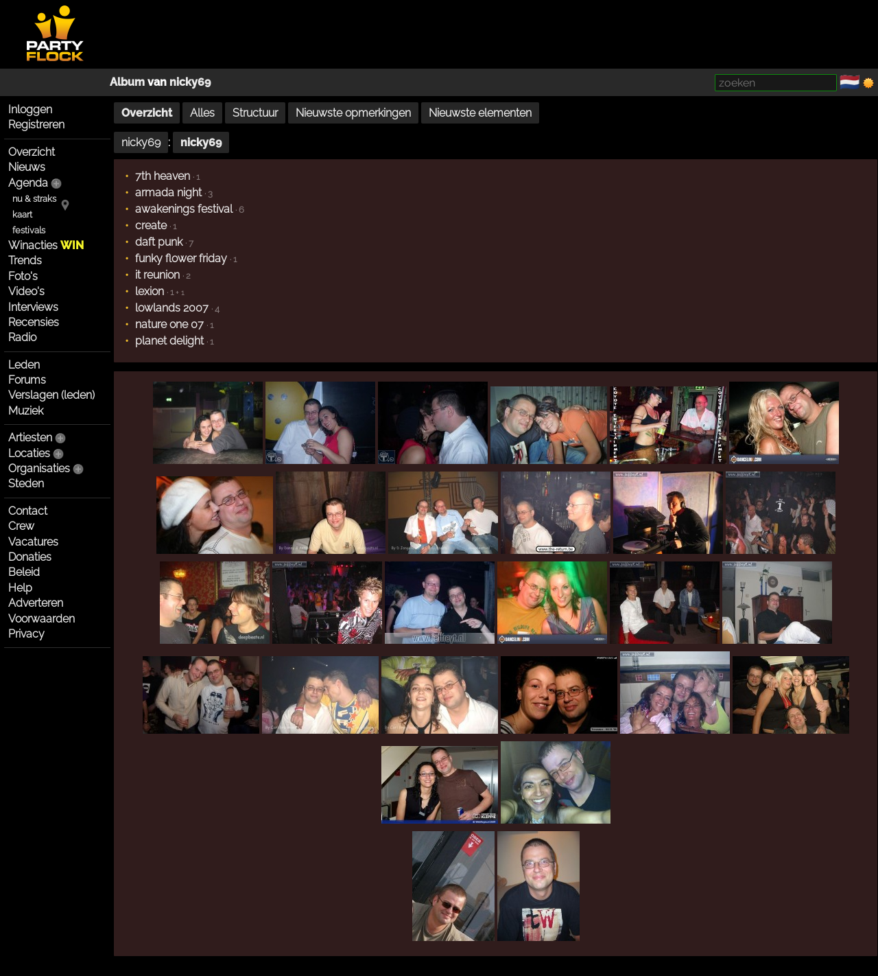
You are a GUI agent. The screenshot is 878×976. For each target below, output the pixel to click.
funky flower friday (181, 258)
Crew (21, 526)
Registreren (36, 124)
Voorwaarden (41, 618)
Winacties (46, 245)
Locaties (29, 453)
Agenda (28, 182)
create (151, 225)
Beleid (24, 572)
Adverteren (35, 602)
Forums (27, 379)
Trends (25, 260)
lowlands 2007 (172, 307)
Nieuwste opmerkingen (353, 112)
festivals (28, 230)
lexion (149, 291)
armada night (168, 192)
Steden (26, 483)
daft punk (158, 241)
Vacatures (33, 541)
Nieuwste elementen (480, 112)
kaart (22, 214)
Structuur (255, 112)
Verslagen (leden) (51, 395)
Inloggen (30, 109)
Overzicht (31, 152)
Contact (27, 511)
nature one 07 (169, 324)
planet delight (169, 340)
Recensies (33, 322)
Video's (26, 291)
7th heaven (162, 176)
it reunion (157, 274)
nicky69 (190, 82)
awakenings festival (184, 209)
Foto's (23, 276)
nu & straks (34, 199)
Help (20, 587)
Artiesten (30, 437)
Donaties (29, 556)
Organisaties (39, 468)
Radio (22, 337)
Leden (24, 364)
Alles (202, 112)
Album (127, 82)
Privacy (26, 633)
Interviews (33, 307)
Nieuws (26, 167)
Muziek (25, 410)
